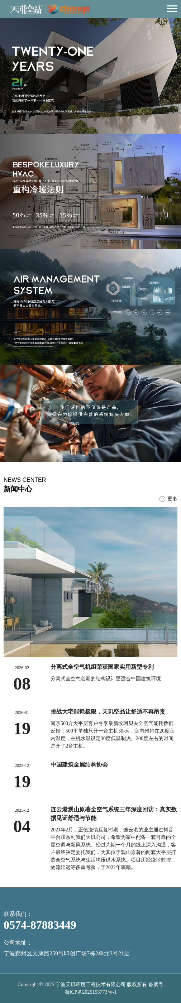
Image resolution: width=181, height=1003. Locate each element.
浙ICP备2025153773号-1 (90, 992)
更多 (168, 499)
